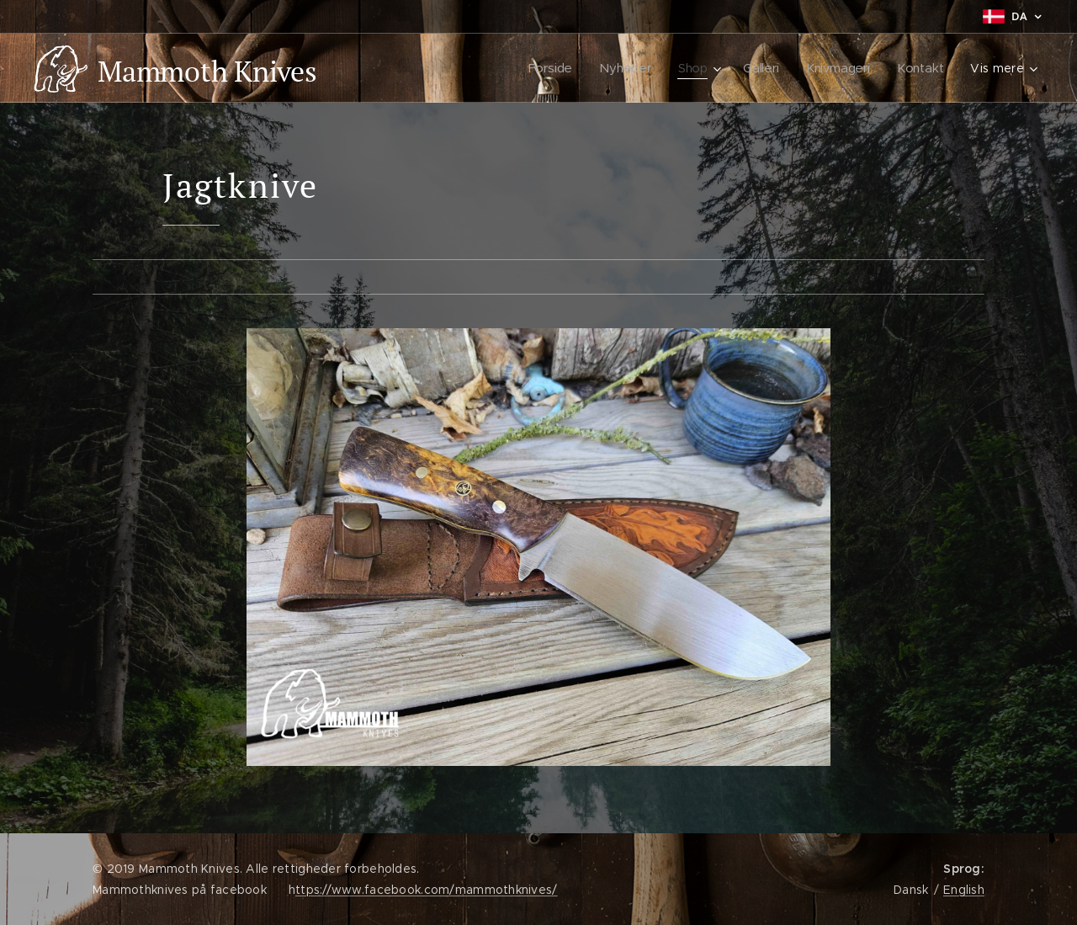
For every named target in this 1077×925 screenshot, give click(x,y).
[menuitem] (552, 68)
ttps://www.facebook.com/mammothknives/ (426, 889)
